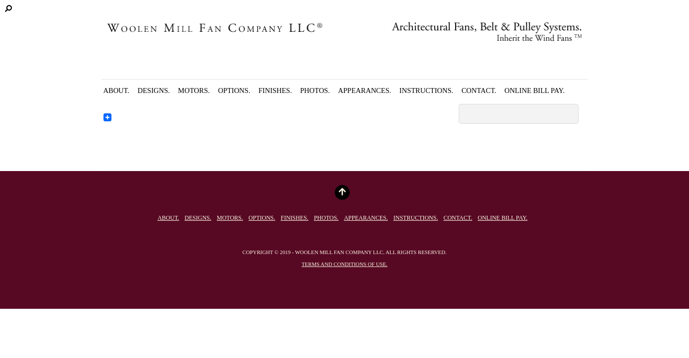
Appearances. (365, 90)
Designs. (154, 90)
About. (116, 90)
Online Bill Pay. (534, 90)
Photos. (315, 90)
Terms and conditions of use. (344, 264)
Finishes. (275, 90)
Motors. (194, 90)
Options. (234, 90)
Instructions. (426, 90)
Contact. (479, 90)
